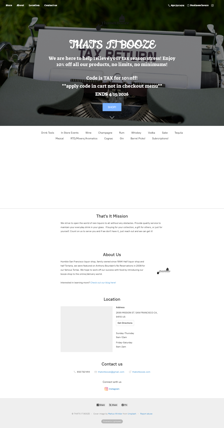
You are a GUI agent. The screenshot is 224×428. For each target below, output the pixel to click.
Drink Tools (47, 132)
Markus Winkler (115, 414)
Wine (88, 132)
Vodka (151, 132)
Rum (121, 132)
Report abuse (146, 414)
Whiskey (136, 132)
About (20, 5)
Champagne (105, 132)
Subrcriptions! (160, 138)
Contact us (50, 5)
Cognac (108, 138)
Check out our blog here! (103, 282)
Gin (122, 138)
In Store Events (70, 132)
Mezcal (60, 138)
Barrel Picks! (138, 138)
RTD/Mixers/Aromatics (84, 138)
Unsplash (132, 414)
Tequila (179, 132)
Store (9, 5)
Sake (165, 132)
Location (34, 5)
